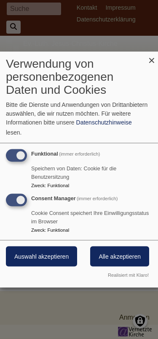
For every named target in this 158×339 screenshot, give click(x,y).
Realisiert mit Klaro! (128, 274)
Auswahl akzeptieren (41, 256)
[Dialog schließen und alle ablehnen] (151, 57)
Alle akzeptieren (120, 256)
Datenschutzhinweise (104, 122)
